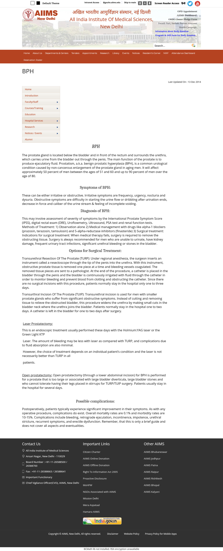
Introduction (31, 95)
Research (41, 127)
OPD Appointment (187, 11)
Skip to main (130, 2)
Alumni (28, 139)
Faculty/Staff (41, 101)
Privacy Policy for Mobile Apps (161, 533)
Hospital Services (41, 120)
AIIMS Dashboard (187, 15)
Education (30, 114)
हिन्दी (183, 3)
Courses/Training (41, 108)
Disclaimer (112, 533)
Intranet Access (91, 2)
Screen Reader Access (167, 3)
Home (28, 89)
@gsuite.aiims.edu (111, 2)
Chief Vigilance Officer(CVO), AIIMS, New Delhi (52, 483)
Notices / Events (41, 133)
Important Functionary (39, 477)
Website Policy (131, 533)
